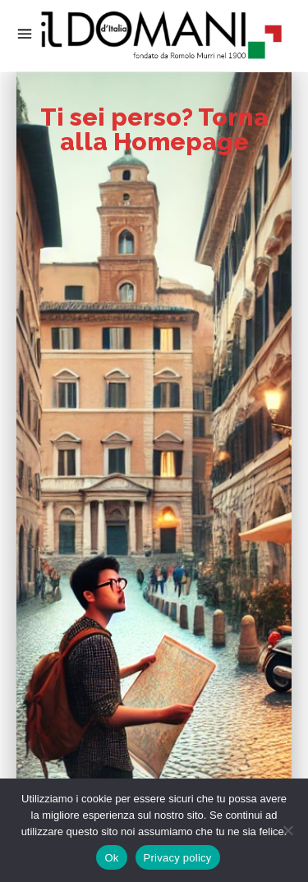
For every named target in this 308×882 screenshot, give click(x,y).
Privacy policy (178, 858)
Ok (111, 858)
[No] (287, 830)
